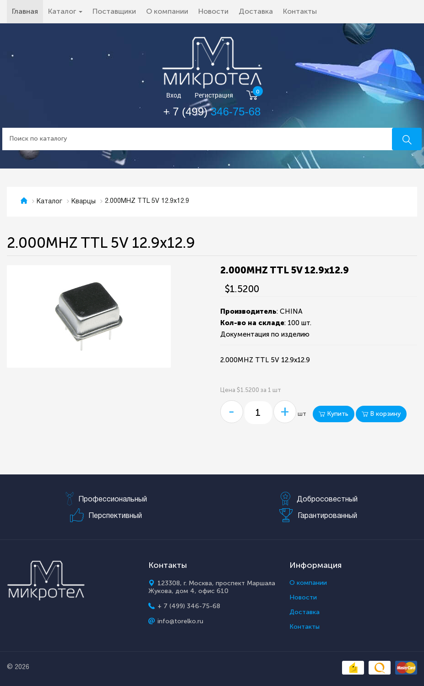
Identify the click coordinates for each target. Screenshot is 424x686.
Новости (213, 11)
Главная (27, 11)
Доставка (256, 11)
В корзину (381, 414)
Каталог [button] (65, 11)
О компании (167, 11)
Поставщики (114, 11)
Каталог (49, 202)
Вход (173, 95)
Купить (333, 414)
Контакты (300, 11)
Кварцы (83, 202)
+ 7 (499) (212, 111)
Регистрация (214, 95)
